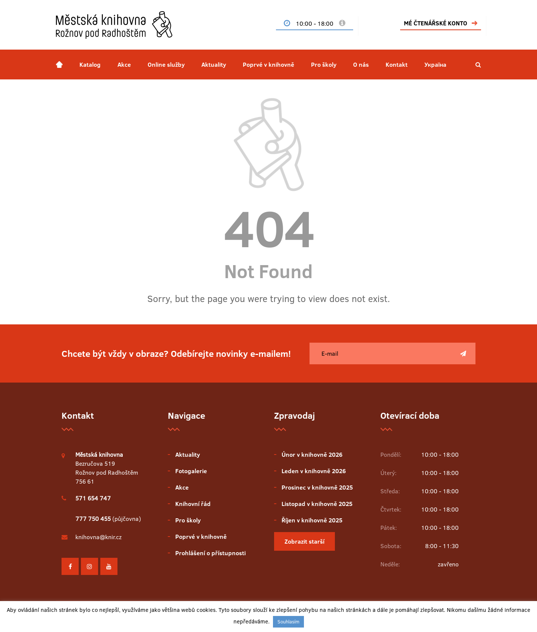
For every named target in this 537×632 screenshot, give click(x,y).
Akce (124, 64)
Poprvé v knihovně (268, 64)
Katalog (90, 64)
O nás (361, 64)
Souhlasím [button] (288, 621)
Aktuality (213, 64)
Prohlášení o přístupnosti (210, 553)
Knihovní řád (193, 504)
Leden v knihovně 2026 (314, 471)
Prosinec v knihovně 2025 (317, 487)
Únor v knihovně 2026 (312, 454)
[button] (478, 64)
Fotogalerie (191, 471)
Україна (435, 64)
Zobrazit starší (304, 541)
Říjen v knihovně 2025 (312, 520)
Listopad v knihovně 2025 (317, 504)
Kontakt (397, 64)
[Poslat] (463, 353)
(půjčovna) (108, 519)
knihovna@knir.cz (98, 537)
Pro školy (323, 64)
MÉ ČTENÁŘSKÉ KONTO (435, 23)
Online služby (166, 64)
